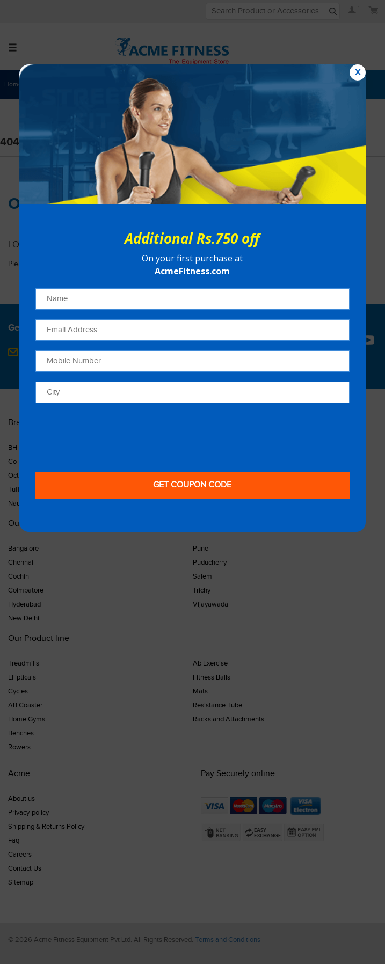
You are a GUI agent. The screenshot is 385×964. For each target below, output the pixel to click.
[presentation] (117, 434)
